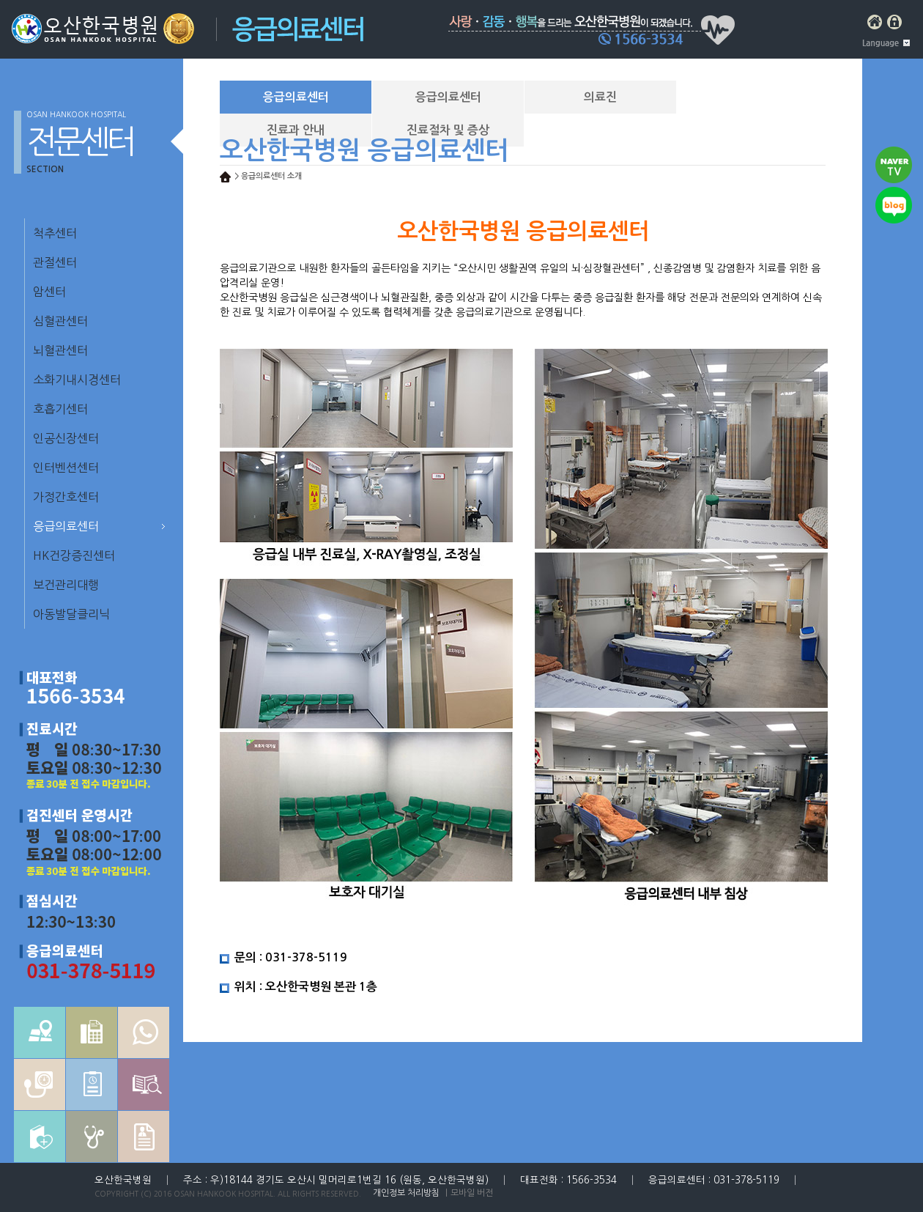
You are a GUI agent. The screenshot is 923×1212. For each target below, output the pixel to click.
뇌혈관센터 (60, 350)
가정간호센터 (66, 497)
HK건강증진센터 (74, 555)
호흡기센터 (60, 409)
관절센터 (55, 262)
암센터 (49, 292)
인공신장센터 (66, 438)
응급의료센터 (66, 526)
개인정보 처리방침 (406, 1193)
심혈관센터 (60, 321)
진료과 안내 (296, 130)
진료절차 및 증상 (448, 130)
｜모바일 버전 (467, 1193)
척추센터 (55, 233)
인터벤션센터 (66, 467)
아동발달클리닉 (71, 614)
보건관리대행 (66, 585)
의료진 (600, 97)
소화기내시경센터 (77, 379)
